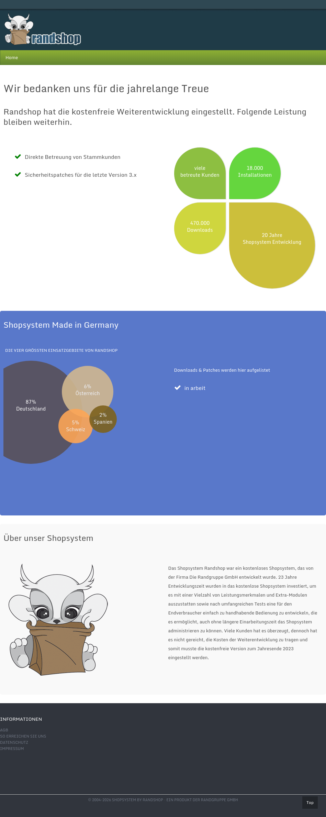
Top (310, 802)
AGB (4, 730)
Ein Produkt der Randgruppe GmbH (202, 800)
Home (11, 57)
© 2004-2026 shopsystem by (125, 800)
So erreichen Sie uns (23, 736)
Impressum (12, 748)
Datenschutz (14, 742)
